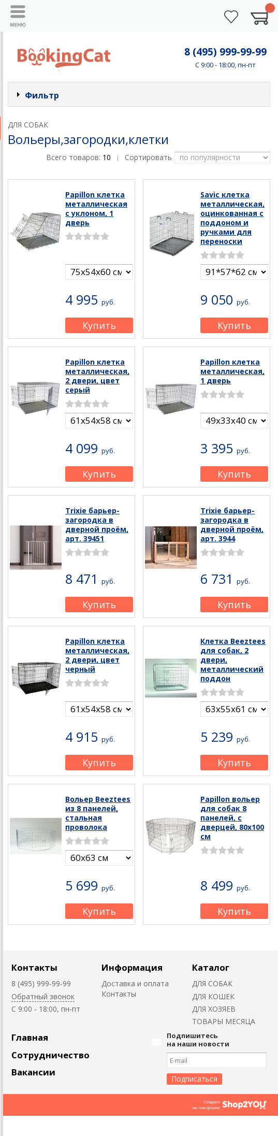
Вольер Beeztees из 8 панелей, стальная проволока (97, 813)
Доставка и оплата (135, 983)
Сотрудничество (50, 1055)
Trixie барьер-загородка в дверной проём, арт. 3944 (232, 524)
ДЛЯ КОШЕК (213, 996)
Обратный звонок (43, 996)
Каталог (210, 967)
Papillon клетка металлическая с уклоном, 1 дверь (96, 208)
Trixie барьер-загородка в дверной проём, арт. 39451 (96, 524)
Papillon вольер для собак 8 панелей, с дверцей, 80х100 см (232, 817)
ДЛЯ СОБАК (212, 983)
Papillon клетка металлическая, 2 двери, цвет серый (97, 376)
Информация (132, 967)
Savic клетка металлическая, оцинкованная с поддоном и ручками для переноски (232, 218)
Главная (29, 1037)
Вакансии (33, 1072)
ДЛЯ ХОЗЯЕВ (214, 1009)
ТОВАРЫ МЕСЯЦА (223, 1021)
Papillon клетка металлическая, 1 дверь (232, 371)
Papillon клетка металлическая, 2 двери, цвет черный (97, 655)
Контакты (34, 967)
